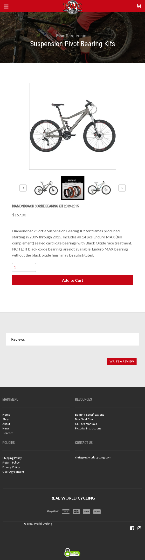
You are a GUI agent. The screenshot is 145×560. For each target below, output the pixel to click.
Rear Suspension (72, 35)
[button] (139, 6)
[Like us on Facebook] (132, 528)
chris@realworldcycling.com (93, 457)
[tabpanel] (72, 359)
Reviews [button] (18, 339)
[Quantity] (24, 267)
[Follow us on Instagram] (139, 528)
